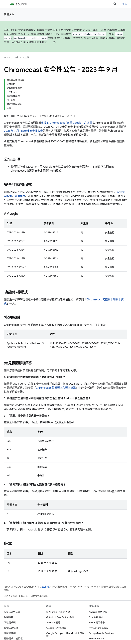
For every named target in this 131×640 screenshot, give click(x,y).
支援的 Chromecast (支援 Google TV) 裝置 (66, 123)
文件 (16, 57)
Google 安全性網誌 (56, 627)
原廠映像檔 (10, 633)
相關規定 (8, 617)
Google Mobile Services (101, 633)
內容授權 (45, 586)
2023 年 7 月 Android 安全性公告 (23, 130)
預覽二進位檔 (11, 627)
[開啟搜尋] (115, 4)
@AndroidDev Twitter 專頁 (60, 617)
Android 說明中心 (98, 611)
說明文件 (9, 14)
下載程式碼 (10, 622)
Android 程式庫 (12, 611)
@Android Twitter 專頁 (58, 611)
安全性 (26, 57)
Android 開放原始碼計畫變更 (29, 42)
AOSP (7, 57)
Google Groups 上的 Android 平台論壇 (65, 634)
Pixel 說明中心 (96, 617)
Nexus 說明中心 (97, 622)
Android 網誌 (53, 622)
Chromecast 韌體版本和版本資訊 (56, 387)
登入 (124, 3)
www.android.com (99, 627)
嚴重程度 (20, 196)
